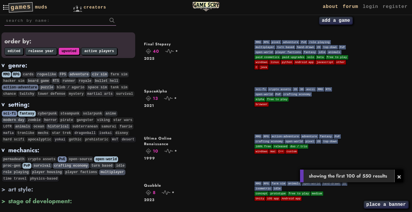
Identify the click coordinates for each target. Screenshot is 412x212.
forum (350, 7)
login (370, 7)
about (330, 7)
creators (89, 7)
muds (41, 7)
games (20, 7)
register (395, 7)
